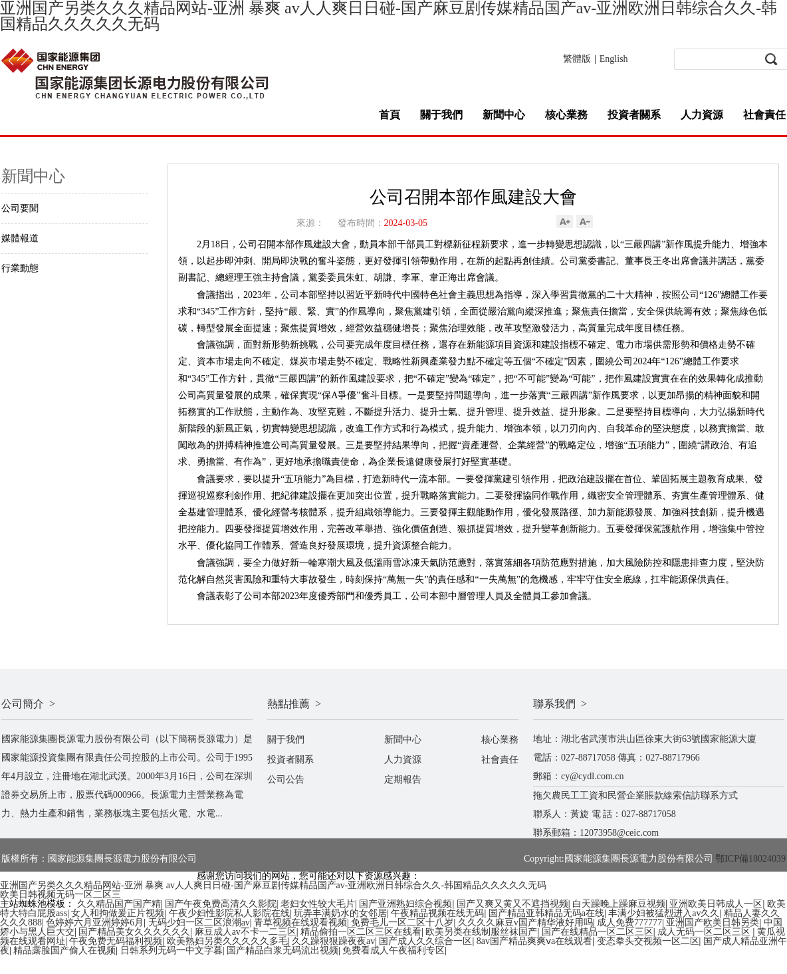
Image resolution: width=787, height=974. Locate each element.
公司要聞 (20, 208)
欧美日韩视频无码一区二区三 (60, 895)
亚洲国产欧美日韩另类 (712, 922)
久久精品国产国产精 (119, 904)
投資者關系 (634, 114)
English (614, 59)
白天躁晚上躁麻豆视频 (618, 904)
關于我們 (441, 114)
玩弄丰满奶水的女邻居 (340, 913)
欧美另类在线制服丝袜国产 (481, 932)
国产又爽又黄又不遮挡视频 (512, 904)
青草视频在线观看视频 (300, 922)
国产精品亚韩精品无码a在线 (546, 913)
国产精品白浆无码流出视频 (282, 950)
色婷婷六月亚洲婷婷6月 (95, 922)
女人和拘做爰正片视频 (117, 913)
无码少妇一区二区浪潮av (199, 922)
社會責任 (764, 114)
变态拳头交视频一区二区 (648, 941)
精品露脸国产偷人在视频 (64, 950)
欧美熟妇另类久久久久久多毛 (227, 941)
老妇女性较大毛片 (318, 904)
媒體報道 (20, 238)
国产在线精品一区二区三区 (597, 932)
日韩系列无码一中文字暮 (171, 950)
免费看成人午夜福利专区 (393, 950)
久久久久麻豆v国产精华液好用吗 (525, 922)
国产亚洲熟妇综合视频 (405, 904)
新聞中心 (504, 114)
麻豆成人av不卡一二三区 (245, 932)
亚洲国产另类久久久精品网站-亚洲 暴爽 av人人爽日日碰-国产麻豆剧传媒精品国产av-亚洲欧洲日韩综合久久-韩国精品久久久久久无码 (273, 885)
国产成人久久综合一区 (425, 941)
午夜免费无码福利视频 (115, 941)
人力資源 (702, 114)
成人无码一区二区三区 (705, 932)
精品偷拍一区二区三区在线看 (360, 932)
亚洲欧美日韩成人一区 (715, 904)
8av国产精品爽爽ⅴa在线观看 (534, 941)
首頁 (389, 114)
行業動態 (20, 268)
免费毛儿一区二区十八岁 (402, 922)
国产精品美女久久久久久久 (134, 932)
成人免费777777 (629, 922)
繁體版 (577, 59)
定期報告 (402, 780)
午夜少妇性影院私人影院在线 (229, 913)
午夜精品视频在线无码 (437, 913)
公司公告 (285, 780)
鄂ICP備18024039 (750, 859)
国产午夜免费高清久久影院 (221, 904)
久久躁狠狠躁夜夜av (333, 941)
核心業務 (566, 114)
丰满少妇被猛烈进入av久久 (663, 913)
